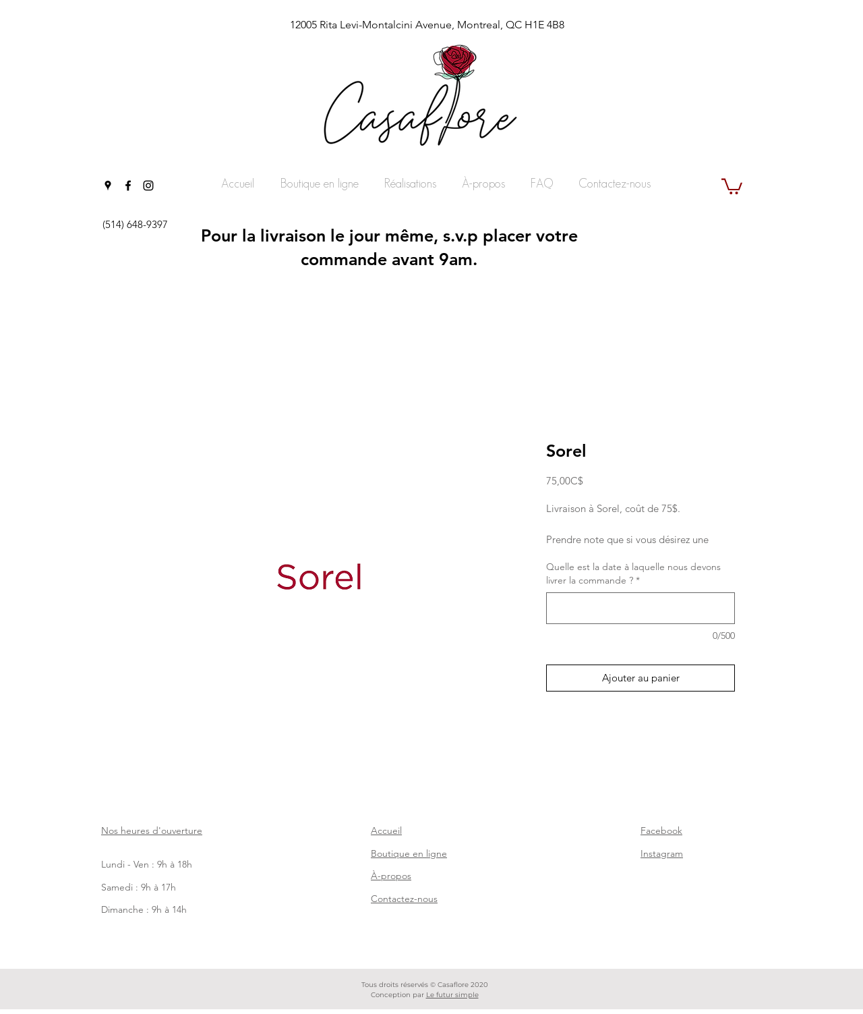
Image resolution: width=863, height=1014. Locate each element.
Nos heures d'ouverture (151, 830)
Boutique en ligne (409, 853)
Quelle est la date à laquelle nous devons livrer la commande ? (633, 573)
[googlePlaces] (108, 185)
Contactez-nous (404, 899)
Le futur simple (452, 994)
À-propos (391, 876)
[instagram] (148, 185)
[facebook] (128, 185)
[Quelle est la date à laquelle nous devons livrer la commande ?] (640, 608)
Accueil (386, 830)
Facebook (661, 830)
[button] (731, 185)
